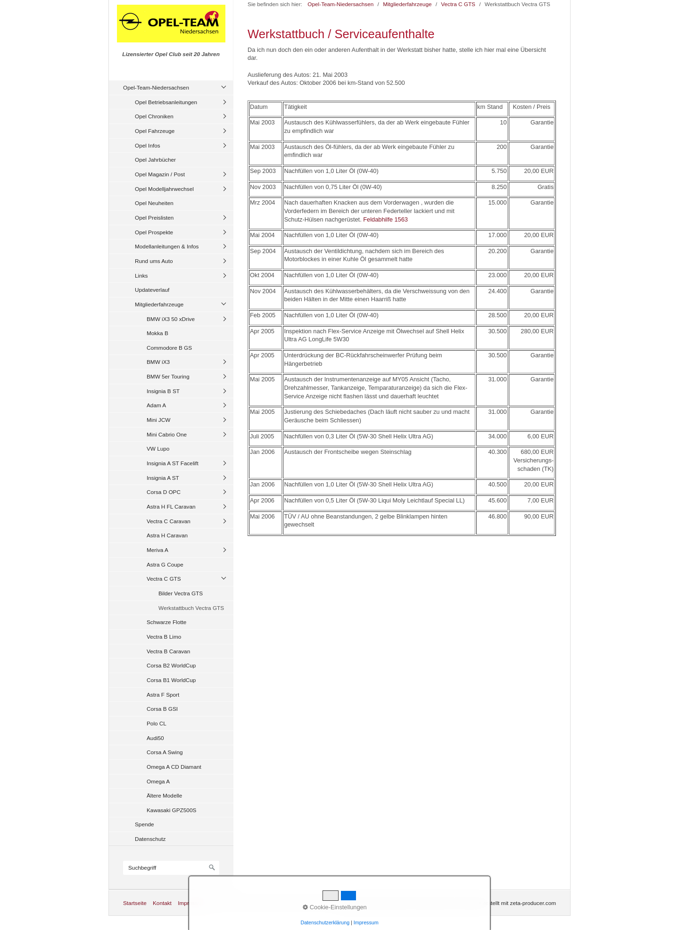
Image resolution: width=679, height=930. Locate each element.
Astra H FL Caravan (171, 506)
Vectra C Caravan (168, 521)
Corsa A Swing (165, 752)
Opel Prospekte (154, 232)
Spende (144, 824)
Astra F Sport (163, 694)
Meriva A (157, 550)
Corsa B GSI (162, 709)
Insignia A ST (163, 478)
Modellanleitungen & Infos (167, 246)
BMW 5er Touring (168, 376)
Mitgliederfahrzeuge (159, 304)
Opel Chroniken (154, 116)
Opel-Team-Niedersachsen (156, 87)
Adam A (156, 405)
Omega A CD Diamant (174, 767)
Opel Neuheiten (154, 203)
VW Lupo (158, 448)
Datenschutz (150, 839)
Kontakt (162, 903)
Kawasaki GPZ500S (171, 810)
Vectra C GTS (164, 579)
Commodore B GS (169, 348)
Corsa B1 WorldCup (171, 680)
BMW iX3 (158, 362)
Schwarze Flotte (166, 622)
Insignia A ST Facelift (173, 463)
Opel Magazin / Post (160, 174)
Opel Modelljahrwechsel (164, 189)
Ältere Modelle (164, 795)
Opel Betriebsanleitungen (166, 102)
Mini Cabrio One (167, 434)
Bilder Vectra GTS (180, 593)
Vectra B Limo (164, 637)
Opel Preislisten (154, 217)
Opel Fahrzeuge (154, 131)
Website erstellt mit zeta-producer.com (509, 903)
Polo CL (156, 723)
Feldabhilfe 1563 (385, 219)
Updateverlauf (152, 290)
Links (141, 275)
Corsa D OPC (164, 492)
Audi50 (155, 738)
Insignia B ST (163, 391)
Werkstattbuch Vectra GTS (191, 608)
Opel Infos (147, 145)
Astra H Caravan (167, 535)
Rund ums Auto (154, 261)
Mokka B (157, 333)
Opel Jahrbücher (155, 159)
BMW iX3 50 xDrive (171, 319)
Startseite (135, 903)
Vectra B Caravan (168, 651)
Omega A (158, 781)
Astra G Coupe (165, 564)
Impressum (191, 903)
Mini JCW (158, 420)
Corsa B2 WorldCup (171, 665)
